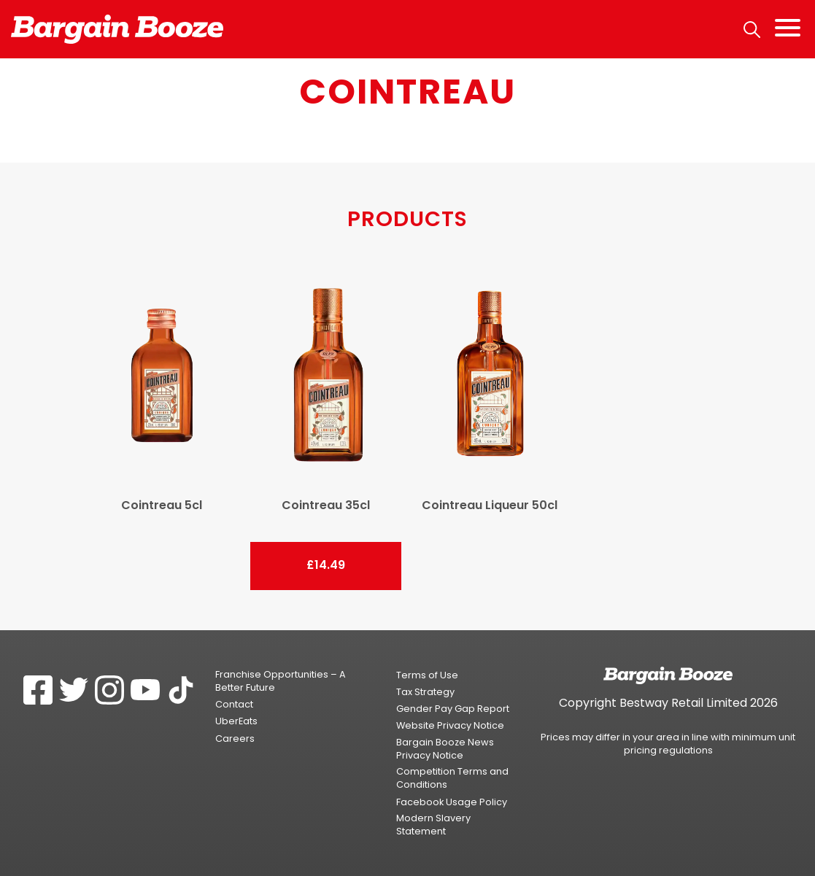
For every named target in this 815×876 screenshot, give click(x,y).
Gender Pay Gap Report (452, 708)
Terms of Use (427, 675)
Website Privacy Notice (450, 725)
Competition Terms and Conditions (452, 778)
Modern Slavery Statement (433, 824)
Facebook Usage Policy (451, 802)
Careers (235, 738)
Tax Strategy (425, 692)
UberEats (236, 721)
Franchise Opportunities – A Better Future (280, 681)
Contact (234, 704)
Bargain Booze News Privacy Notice (445, 748)
